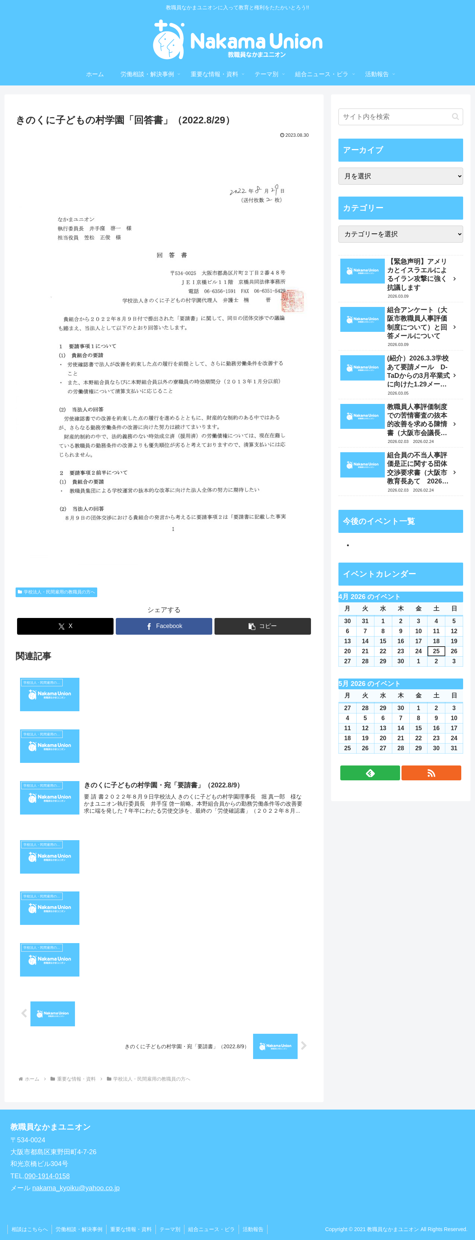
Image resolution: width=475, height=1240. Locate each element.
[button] (262, 626)
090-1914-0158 (47, 1176)
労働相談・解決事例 (79, 1229)
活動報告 (253, 1229)
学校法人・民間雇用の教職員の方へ (56, 592)
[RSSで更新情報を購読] (431, 772)
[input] (400, 117)
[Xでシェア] (65, 626)
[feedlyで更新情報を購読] (370, 772)
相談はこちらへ (30, 1229)
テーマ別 (170, 1229)
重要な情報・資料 (131, 1229)
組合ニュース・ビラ (211, 1229)
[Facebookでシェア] (164, 626)
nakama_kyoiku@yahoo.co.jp (75, 1188)
